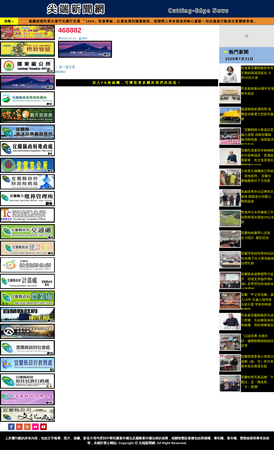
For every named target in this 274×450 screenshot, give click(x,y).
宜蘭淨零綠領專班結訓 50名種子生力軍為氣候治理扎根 (257, 258)
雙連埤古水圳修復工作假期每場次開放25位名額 (257, 217)
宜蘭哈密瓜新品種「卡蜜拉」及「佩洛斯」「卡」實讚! (257, 382)
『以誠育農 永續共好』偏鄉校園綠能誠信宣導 (257, 340)
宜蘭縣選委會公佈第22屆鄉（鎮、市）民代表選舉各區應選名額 (257, 361)
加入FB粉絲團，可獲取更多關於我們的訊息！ (137, 82)
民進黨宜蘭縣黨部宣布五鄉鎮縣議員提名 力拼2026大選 (257, 72)
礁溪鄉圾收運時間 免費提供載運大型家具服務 (257, 114)
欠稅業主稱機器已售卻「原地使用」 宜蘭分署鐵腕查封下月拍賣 (257, 175)
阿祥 (84, 38)
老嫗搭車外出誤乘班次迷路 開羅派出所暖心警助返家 (257, 196)
